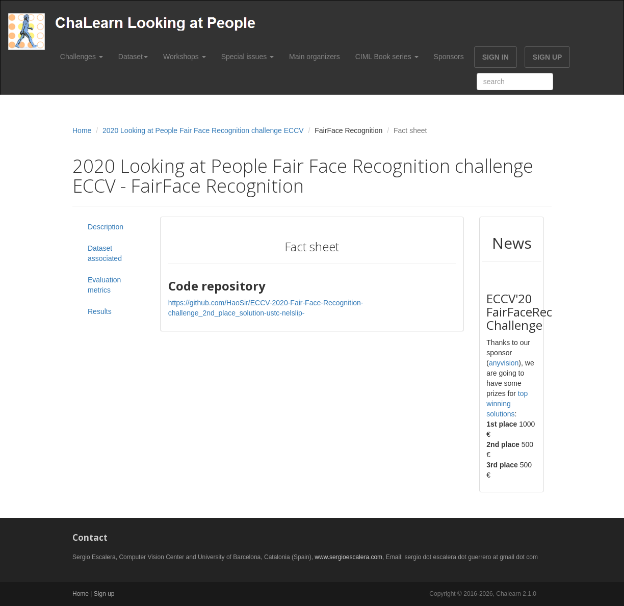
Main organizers (314, 56)
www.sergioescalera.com (348, 557)
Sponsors (449, 56)
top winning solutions (507, 403)
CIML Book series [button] (387, 56)
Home (81, 130)
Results (100, 311)
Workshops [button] (184, 56)
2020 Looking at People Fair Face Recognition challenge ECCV (203, 130)
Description (105, 227)
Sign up (104, 593)
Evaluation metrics (104, 285)
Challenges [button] (81, 56)
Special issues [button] (247, 56)
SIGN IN (495, 57)
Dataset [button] (133, 56)
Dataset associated (105, 253)
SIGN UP (547, 57)
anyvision (503, 363)
